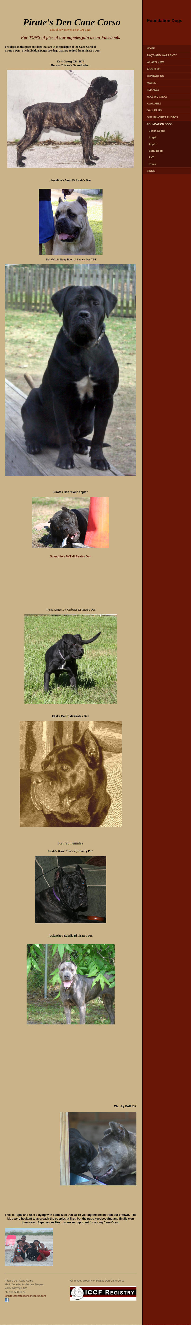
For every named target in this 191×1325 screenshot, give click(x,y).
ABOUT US (153, 69)
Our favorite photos (162, 117)
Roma (152, 164)
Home (151, 48)
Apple (152, 144)
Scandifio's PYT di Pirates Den (70, 556)
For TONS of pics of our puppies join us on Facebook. (70, 37)
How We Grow (157, 96)
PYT (151, 157)
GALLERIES (154, 110)
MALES (151, 82)
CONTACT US (155, 76)
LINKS (151, 171)
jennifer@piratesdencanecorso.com (25, 1295)
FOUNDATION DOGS (159, 124)
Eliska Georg (157, 130)
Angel (152, 137)
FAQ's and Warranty (162, 55)
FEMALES (153, 89)
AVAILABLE (154, 103)
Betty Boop (156, 150)
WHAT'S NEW (155, 62)
